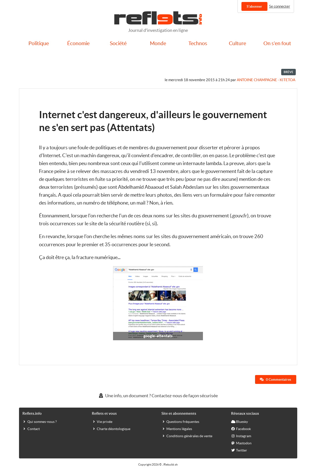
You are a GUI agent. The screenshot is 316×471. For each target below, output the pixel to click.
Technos (197, 43)
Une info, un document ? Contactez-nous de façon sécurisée (158, 395)
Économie (78, 43)
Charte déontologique (111, 428)
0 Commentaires (275, 379)
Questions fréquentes (180, 421)
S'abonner (254, 6)
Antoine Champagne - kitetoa (266, 80)
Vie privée (102, 421)
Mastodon (241, 443)
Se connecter (279, 6)
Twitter (239, 450)
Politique (38, 43)
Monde (158, 43)
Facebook (241, 428)
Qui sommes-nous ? (39, 421)
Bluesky (239, 421)
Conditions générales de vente (186, 435)
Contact (31, 428)
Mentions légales (176, 428)
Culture (237, 43)
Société (118, 43)
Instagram (241, 435)
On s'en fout (277, 43)
